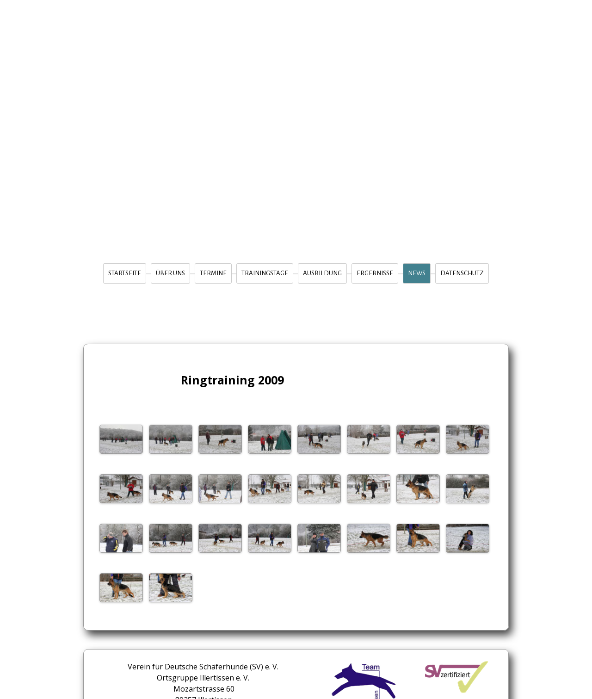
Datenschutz (462, 273)
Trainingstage (264, 273)
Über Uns (170, 273)
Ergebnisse (375, 273)
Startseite (124, 273)
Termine (213, 273)
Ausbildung (322, 273)
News (417, 273)
